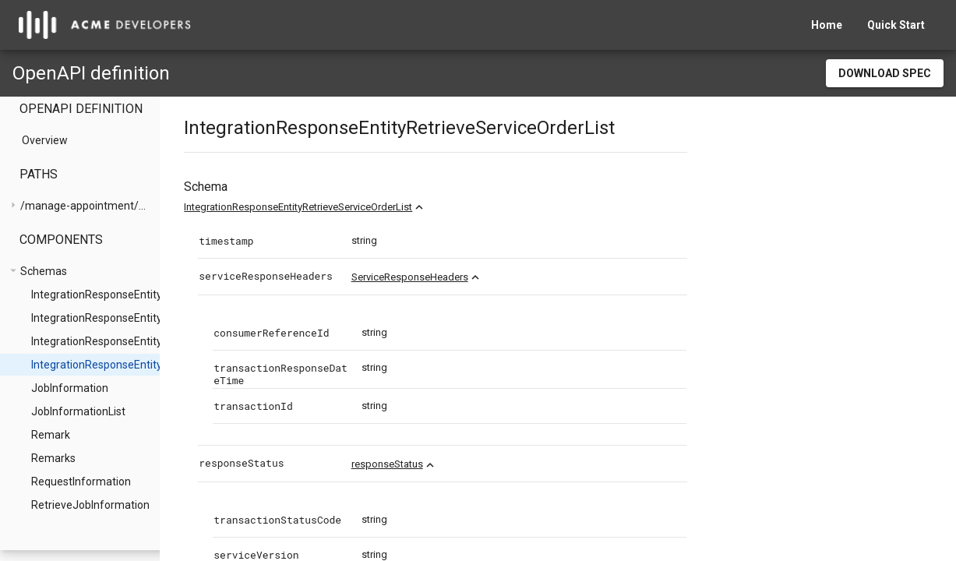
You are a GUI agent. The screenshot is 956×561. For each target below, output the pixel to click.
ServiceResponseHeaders (467, 277)
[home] (105, 25)
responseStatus (445, 464)
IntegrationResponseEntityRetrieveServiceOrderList (356, 207)
